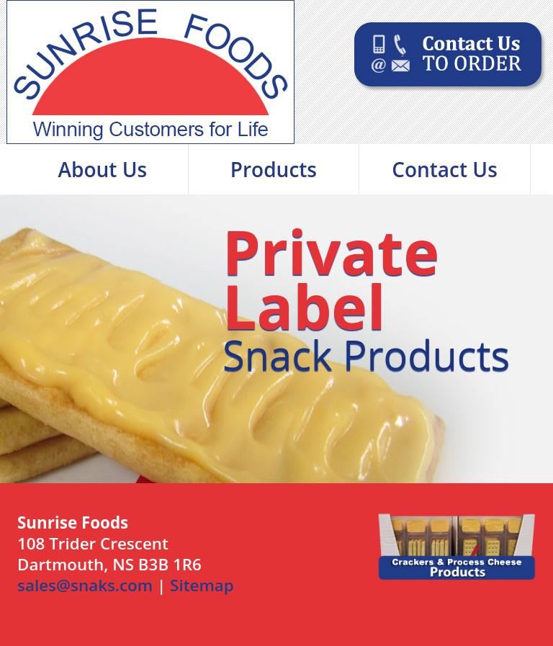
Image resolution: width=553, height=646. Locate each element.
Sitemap (202, 585)
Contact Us (445, 169)
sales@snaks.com (85, 585)
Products (273, 169)
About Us (103, 169)
